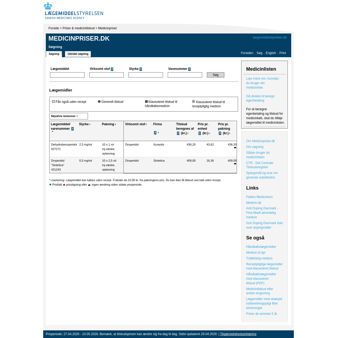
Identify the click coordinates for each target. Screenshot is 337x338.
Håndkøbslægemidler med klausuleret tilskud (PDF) (261, 278)
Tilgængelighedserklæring (238, 334)
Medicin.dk (253, 203)
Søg (259, 53)
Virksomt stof (135, 124)
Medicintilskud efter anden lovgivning (259, 291)
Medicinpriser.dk (79, 38)
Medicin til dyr (255, 252)
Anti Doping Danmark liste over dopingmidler (264, 225)
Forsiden (247, 53)
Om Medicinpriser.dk (260, 141)
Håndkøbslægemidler (261, 247)
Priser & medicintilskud (79, 28)
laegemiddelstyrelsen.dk (270, 37)
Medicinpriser (107, 28)
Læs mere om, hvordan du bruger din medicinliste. (262, 83)
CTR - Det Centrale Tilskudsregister (259, 165)
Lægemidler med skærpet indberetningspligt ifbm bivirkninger (264, 303)
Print (282, 53)
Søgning (54, 53)
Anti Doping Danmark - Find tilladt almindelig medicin (262, 212)
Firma (157, 124)
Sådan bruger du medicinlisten (258, 155)
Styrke (84, 124)
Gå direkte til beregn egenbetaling (260, 98)
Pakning (108, 124)
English (271, 53)
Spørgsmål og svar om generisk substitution (262, 175)
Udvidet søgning (78, 53)
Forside (53, 28)
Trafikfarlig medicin (259, 258)
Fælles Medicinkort (259, 197)
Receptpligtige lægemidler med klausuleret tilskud (264, 266)
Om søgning (254, 147)
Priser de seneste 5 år (261, 314)
